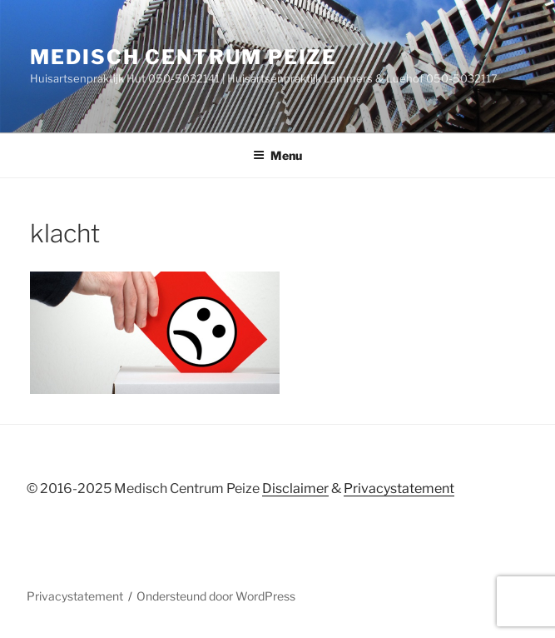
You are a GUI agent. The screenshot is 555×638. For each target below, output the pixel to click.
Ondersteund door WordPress (215, 596)
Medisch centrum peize (183, 57)
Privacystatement (399, 488)
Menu (277, 155)
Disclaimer (295, 488)
